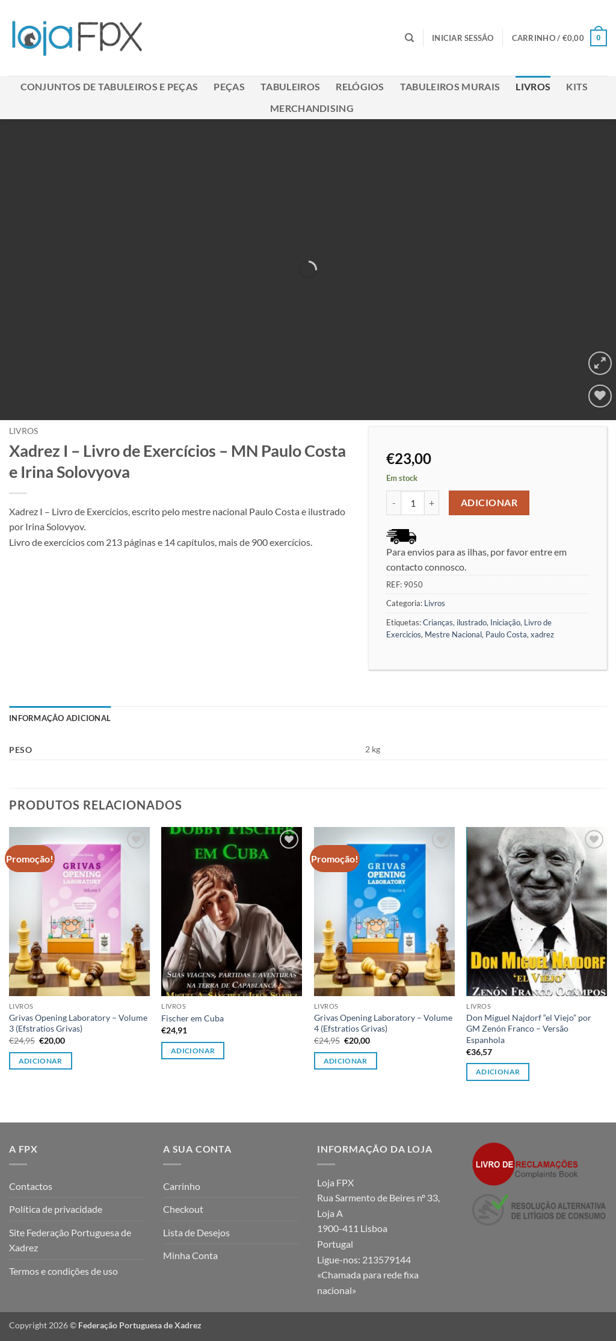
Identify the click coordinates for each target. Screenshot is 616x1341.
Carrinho (181, 1186)
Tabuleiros (290, 86)
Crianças (438, 622)
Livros (533, 86)
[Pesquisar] (409, 37)
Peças (229, 86)
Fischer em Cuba (192, 1018)
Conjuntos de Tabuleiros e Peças (109, 86)
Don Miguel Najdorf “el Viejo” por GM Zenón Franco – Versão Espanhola (528, 1028)
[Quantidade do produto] (413, 503)
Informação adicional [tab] (60, 718)
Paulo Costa (506, 634)
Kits (577, 86)
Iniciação (505, 622)
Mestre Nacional (453, 634)
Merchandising (312, 108)
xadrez (542, 634)
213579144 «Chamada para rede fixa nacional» (368, 1275)
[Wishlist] (600, 396)
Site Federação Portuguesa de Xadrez (70, 1240)
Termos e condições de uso (63, 1271)
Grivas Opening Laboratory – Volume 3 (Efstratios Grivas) (78, 1023)
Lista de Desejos (196, 1232)
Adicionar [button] (41, 1061)
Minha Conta (190, 1255)
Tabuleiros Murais (450, 86)
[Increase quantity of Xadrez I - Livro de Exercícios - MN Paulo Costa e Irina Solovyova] (432, 503)
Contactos (30, 1186)
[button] (463, 38)
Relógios (360, 86)
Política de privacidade (55, 1209)
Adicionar (489, 502)
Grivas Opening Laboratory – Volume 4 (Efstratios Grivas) (383, 1023)
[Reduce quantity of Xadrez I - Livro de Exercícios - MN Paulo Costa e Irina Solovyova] (393, 503)
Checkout (183, 1209)
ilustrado (472, 622)
